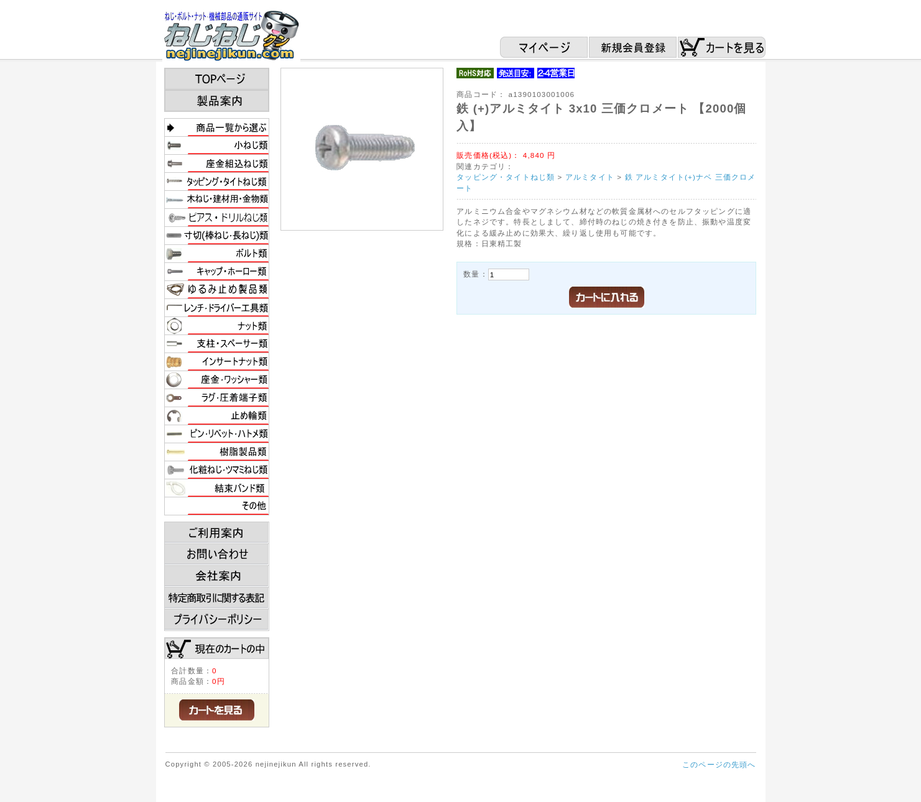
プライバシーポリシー (217, 619)
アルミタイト (589, 177)
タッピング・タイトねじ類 (505, 177)
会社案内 (217, 576)
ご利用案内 (217, 532)
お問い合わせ (217, 554)
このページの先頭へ (719, 764)
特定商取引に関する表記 (217, 598)
